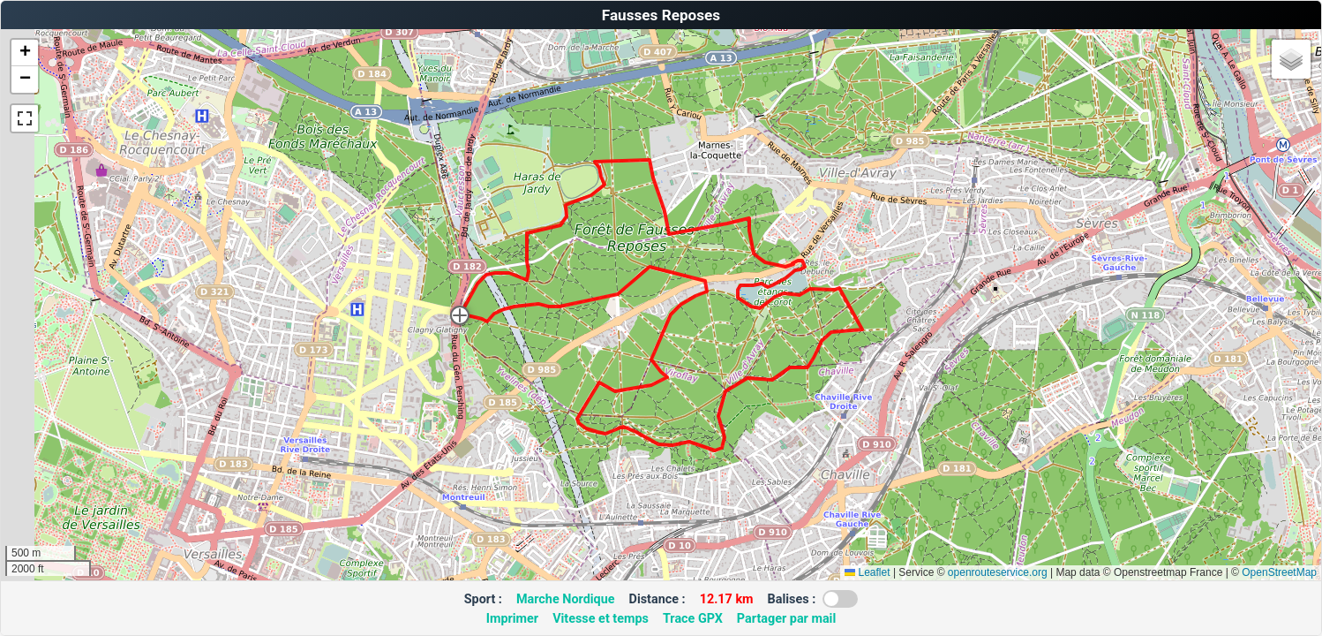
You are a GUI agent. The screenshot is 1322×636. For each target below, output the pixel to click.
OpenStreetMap (1279, 572)
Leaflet (867, 572)
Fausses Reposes (661, 15)
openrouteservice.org (998, 572)
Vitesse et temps (600, 618)
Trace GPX (693, 618)
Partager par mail (786, 618)
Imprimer (512, 618)
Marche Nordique (565, 599)
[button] (459, 315)
